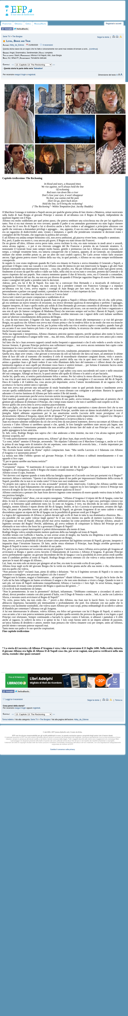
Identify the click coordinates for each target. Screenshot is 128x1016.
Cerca (28, 23)
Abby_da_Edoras (17, 45)
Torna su (118, 700)
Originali (18, 23)
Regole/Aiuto (40, 23)
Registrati (110, 23)
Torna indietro (8, 719)
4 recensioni (46, 45)
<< (13, 65)
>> (54, 65)
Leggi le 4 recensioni (13, 699)
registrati (31, 74)
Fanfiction (7, 23)
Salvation (38, 68)
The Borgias (17, 36)
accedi (118, 23)
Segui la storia (103, 37)
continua (93, 49)
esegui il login (20, 74)
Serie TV (6, 36)
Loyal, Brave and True (18, 41)
